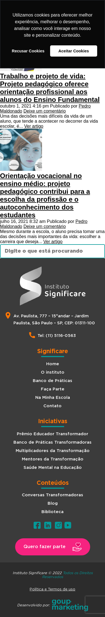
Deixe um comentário (45, 111)
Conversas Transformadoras (52, 495)
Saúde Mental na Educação (53, 467)
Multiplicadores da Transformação (53, 451)
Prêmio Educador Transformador (52, 434)
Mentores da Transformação (52, 459)
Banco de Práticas (52, 381)
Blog (53, 503)
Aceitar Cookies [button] (74, 51)
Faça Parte (52, 389)
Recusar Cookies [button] (28, 51)
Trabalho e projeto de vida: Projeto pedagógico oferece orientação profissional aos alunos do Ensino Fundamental (50, 87)
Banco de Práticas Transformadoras (52, 442)
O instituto (52, 372)
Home (52, 364)
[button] (52, 546)
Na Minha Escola (52, 397)
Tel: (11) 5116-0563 (57, 336)
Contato (52, 406)
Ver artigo (33, 126)
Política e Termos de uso (52, 589)
